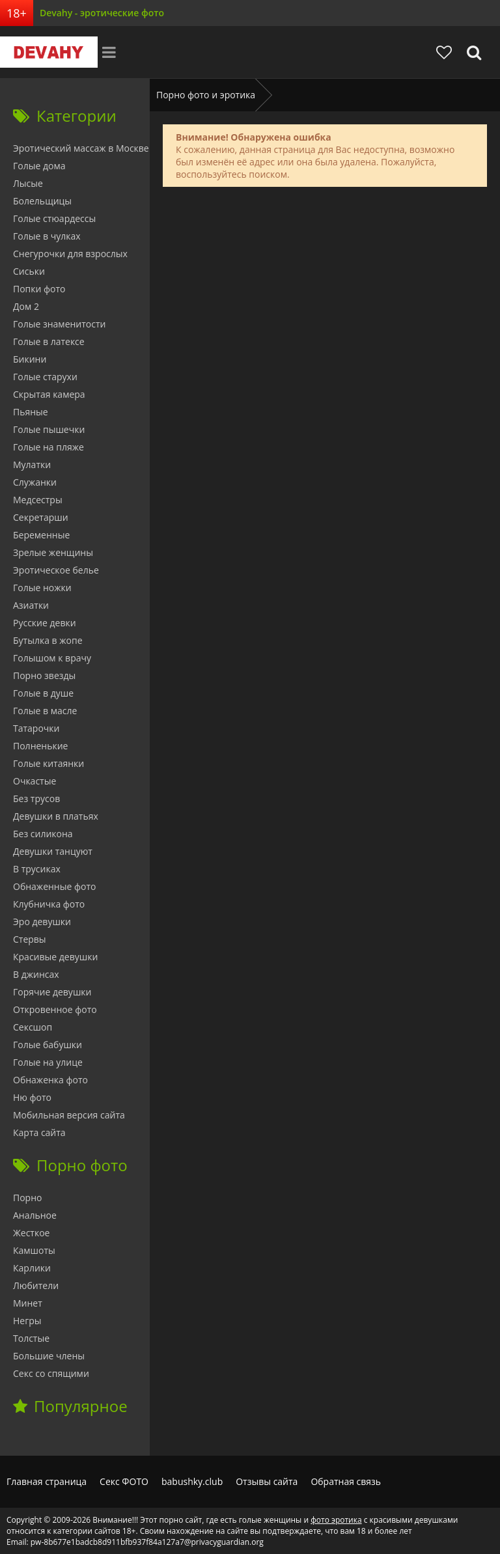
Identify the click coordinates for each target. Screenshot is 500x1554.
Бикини (29, 359)
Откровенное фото (55, 1009)
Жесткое (31, 1233)
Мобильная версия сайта (69, 1115)
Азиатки (31, 605)
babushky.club (192, 1481)
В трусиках (37, 869)
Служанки (35, 482)
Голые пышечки (49, 429)
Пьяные (30, 412)
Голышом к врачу (52, 658)
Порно (27, 1197)
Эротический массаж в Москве (81, 148)
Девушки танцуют (52, 851)
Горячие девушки (52, 992)
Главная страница (47, 1481)
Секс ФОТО (124, 1481)
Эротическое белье (56, 570)
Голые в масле (45, 710)
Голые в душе (43, 693)
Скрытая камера (49, 394)
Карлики (32, 1268)
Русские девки (44, 623)
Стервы (29, 939)
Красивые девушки (55, 956)
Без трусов (36, 798)
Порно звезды (44, 675)
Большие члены (49, 1356)
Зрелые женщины (53, 552)
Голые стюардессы (54, 218)
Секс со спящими (51, 1373)
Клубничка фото (49, 904)
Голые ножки (42, 587)
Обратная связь (346, 1481)
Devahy (49, 52)
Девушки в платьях (55, 816)
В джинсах (36, 974)
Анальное (35, 1215)
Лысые (28, 183)
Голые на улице (48, 1062)
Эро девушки (42, 921)
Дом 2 (26, 306)
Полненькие (40, 746)
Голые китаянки (48, 763)
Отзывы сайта (267, 1481)
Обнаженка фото (50, 1080)
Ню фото (32, 1097)
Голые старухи (45, 376)
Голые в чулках (47, 236)
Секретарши (40, 517)
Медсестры (37, 499)
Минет (27, 1303)
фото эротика (336, 1519)
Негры (27, 1320)
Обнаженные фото (54, 886)
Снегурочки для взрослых (70, 253)
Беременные (41, 535)
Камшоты (34, 1250)
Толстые (31, 1338)
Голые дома (39, 166)
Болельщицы (42, 201)
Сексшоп (32, 1027)
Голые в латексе (49, 341)
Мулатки (32, 464)
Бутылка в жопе (48, 640)
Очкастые (34, 781)
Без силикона (43, 833)
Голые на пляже (48, 447)
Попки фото (39, 289)
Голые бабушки (47, 1044)
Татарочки (36, 728)
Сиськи (29, 271)
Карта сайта (39, 1132)
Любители (36, 1285)
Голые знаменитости (59, 324)
